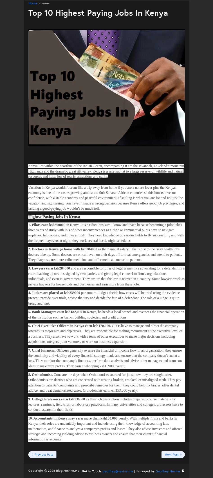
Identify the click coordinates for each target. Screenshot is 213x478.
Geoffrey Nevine (170, 471)
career (45, 3)
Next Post (172, 454)
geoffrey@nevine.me (118, 471)
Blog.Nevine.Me (67, 471)
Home (33, 3)
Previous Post (44, 454)
